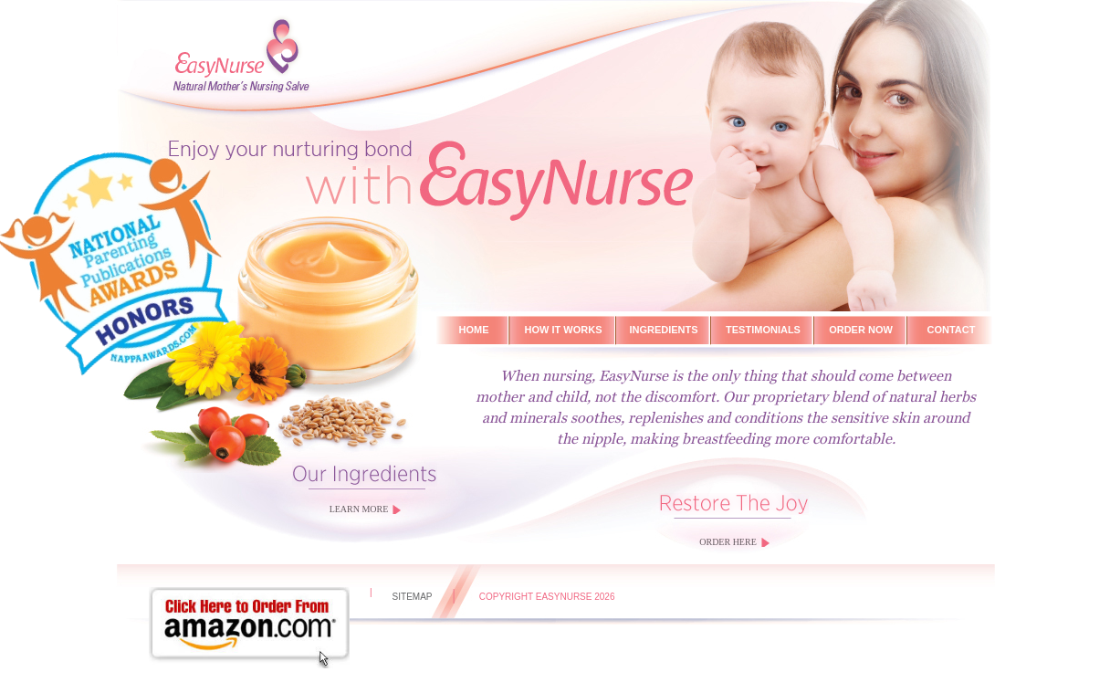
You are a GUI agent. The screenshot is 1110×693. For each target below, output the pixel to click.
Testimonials (763, 329)
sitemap (413, 597)
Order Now (861, 329)
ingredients (663, 329)
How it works (563, 329)
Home (474, 329)
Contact (951, 329)
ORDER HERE (728, 542)
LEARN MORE (359, 509)
